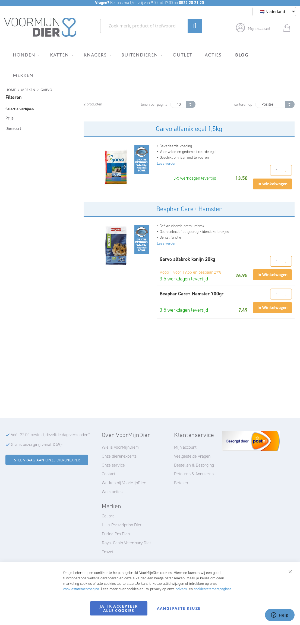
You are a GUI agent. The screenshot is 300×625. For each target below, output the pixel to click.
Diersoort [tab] (13, 128)
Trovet (107, 552)
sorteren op (243, 104)
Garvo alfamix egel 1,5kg (189, 128)
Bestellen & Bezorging (194, 465)
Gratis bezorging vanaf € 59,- (36, 444)
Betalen (181, 483)
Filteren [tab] (13, 97)
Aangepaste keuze (179, 608)
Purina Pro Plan (116, 534)
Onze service (113, 465)
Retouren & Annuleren (194, 474)
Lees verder (166, 163)
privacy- (182, 589)
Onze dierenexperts (119, 456)
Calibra (108, 516)
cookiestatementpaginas (212, 589)
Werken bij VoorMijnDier (124, 483)
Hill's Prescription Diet (121, 525)
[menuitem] (25, 54)
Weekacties (112, 492)
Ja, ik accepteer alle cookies (119, 608)
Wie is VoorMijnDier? (120, 447)
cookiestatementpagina (81, 589)
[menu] (150, 64)
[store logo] (40, 27)
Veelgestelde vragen (192, 456)
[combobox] (151, 26)
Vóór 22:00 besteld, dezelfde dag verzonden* (50, 435)
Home (10, 89)
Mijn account (259, 28)
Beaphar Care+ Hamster (189, 209)
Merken (28, 89)
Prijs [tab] (9, 118)
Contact (108, 474)
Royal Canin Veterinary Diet (126, 543)
